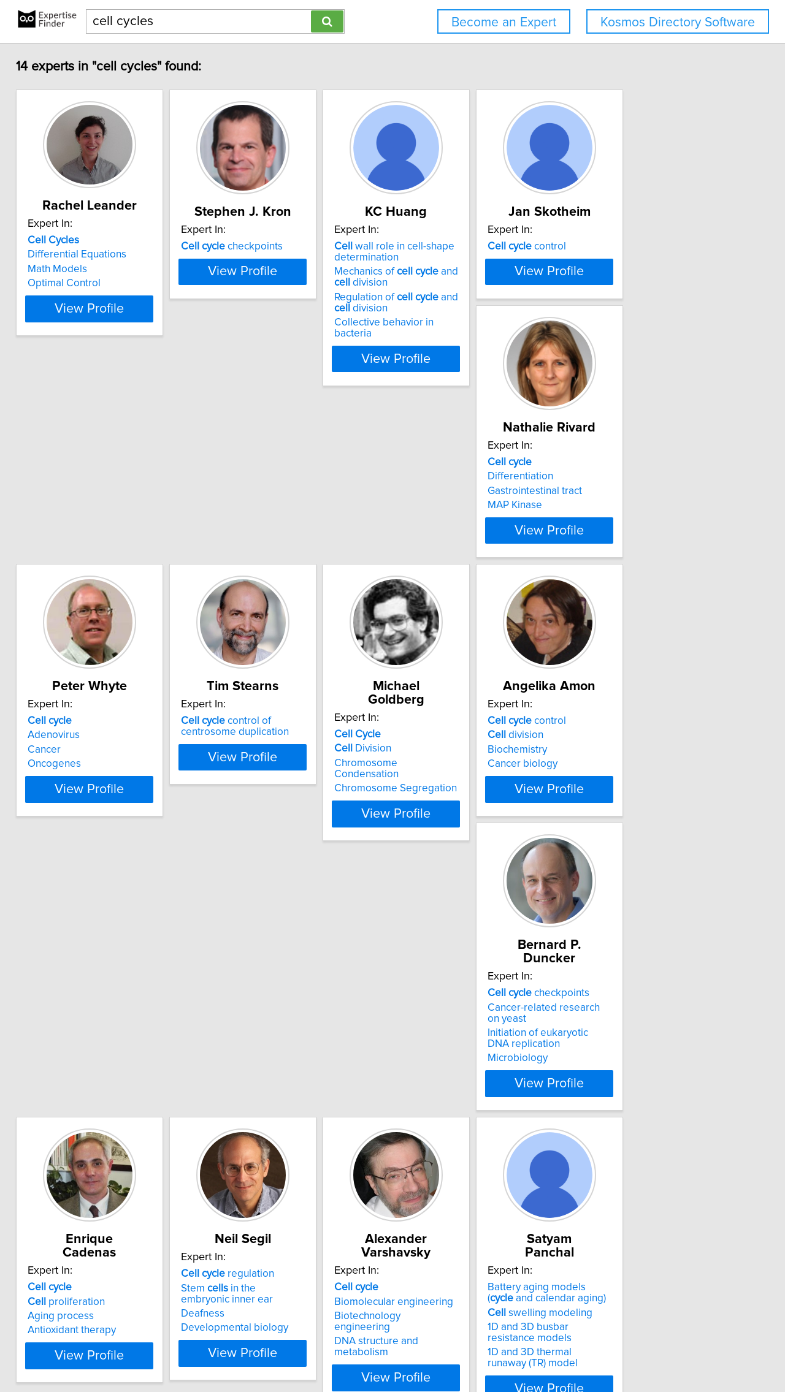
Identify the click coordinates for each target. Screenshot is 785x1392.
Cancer (236, 593)
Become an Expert (503, 22)
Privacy (425, 1347)
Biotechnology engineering (98, 1204)
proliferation (442, 884)
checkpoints (271, 259)
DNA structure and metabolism (106, 1218)
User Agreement (478, 1347)
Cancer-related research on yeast (296, 884)
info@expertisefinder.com (323, 1347)
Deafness (610, 910)
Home (392, 1347)
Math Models (66, 282)
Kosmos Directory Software (677, 22)
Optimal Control (72, 296)
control (627, 259)
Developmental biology (641, 924)
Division (616, 579)
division (64, 884)
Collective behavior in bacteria (473, 335)
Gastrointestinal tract (83, 593)
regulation (634, 870)
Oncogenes (247, 608)
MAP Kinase (63, 608)
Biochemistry (66, 899)
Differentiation (69, 579)
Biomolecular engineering (95, 1189)
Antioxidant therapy (448, 913)
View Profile (113, 355)
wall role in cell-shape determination (464, 265)
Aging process (437, 899)
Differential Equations (85, 267)
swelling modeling (272, 1200)
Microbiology (250, 924)
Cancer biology (71, 913)
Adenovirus (246, 579)
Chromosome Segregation (649, 608)
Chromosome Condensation (653, 593)
